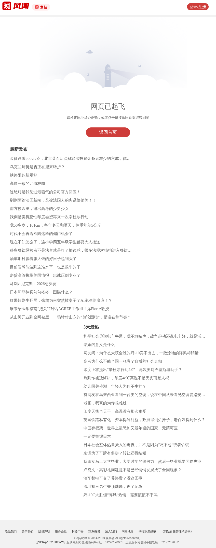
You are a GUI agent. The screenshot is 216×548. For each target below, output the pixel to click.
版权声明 (44, 531)
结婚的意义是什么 (99, 344)
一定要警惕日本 (97, 436)
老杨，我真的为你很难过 (105, 403)
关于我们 (27, 531)
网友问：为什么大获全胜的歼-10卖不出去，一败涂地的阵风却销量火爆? (145, 353)
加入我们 (111, 531)
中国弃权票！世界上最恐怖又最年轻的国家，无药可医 (130, 428)
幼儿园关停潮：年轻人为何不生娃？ (114, 386)
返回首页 (108, 132)
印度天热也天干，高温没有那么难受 (114, 411)
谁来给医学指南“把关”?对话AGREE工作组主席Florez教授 (59, 309)
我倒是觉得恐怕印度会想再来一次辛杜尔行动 (49, 217)
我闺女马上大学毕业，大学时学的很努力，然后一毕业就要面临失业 (142, 461)
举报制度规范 (147, 531)
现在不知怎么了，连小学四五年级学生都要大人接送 (55, 242)
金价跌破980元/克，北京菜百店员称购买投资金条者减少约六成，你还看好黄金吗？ (82, 158)
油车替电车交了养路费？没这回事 (112, 478)
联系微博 (94, 531)
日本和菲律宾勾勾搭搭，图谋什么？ (41, 292)
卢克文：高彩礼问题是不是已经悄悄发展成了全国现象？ (132, 470)
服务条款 (61, 531)
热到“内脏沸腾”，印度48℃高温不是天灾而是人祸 (126, 378)
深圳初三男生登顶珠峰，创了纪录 (112, 486)
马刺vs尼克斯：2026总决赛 (33, 284)
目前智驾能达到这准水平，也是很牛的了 (45, 267)
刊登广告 (77, 531)
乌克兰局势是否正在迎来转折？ (37, 167)
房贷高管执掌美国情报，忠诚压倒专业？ (45, 275)
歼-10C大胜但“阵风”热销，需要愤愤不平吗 (120, 495)
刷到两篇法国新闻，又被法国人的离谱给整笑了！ (53, 200)
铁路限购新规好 (23, 175)
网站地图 (128, 531)
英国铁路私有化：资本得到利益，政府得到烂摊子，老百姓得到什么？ (144, 420)
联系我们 (11, 531)
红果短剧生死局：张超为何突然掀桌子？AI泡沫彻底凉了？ (61, 300)
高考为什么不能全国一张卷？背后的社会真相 (122, 361)
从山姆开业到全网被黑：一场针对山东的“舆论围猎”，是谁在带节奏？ (70, 317)
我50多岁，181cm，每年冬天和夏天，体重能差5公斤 (55, 225)
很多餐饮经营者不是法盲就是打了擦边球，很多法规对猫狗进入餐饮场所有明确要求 (82, 250)
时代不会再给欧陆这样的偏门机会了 (41, 234)
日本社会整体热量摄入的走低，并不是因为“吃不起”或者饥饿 (136, 445)
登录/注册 (197, 7)
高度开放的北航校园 (27, 183)
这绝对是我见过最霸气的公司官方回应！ (45, 192)
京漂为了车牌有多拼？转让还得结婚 (114, 453)
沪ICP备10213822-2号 (51, 542)
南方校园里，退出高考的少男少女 (39, 208)
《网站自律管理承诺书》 (177, 531)
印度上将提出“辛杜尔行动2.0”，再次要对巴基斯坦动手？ (132, 370)
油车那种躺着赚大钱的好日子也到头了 (43, 259)
